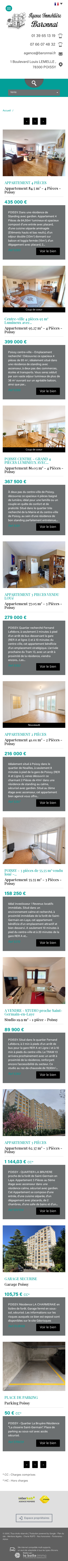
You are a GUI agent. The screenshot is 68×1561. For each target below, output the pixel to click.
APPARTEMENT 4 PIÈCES (25, 182)
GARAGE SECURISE (21, 1278)
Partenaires (57, 1537)
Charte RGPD (29, 1537)
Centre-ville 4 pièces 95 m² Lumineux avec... (26, 320)
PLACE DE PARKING (21, 1397)
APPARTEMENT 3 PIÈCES (25, 1142)
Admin (5, 1539)
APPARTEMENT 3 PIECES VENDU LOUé (32, 596)
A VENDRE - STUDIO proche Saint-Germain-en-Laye (33, 1012)
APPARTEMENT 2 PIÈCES (25, 734)
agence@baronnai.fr (40, 53)
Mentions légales (14, 1537)
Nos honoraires (43, 1537)
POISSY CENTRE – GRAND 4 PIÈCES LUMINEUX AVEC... (28, 460)
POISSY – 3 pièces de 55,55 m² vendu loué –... (34, 872)
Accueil (7, 111)
